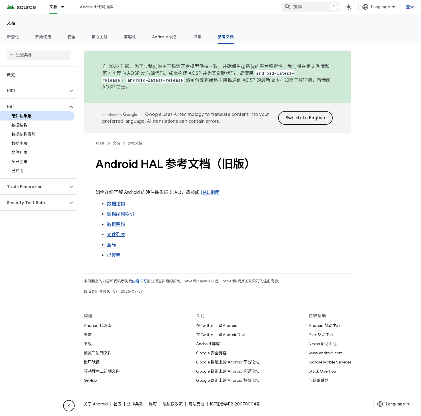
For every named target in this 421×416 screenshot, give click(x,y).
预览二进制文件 (98, 352)
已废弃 (114, 255)
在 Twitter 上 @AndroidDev (220, 334)
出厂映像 (92, 362)
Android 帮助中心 (324, 325)
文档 (11, 23)
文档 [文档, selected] (53, 6)
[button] (34, 90)
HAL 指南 (210, 192)
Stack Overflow (323, 371)
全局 (111, 245)
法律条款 (135, 404)
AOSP (100, 143)
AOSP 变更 (113, 87)
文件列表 (116, 235)
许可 (153, 404)
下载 (88, 343)
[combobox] (310, 7)
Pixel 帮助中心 (321, 334)
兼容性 (130, 36)
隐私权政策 (173, 404)
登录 (410, 6)
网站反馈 (196, 404)
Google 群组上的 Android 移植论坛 (227, 380)
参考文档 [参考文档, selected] (226, 36)
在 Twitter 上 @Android (217, 325)
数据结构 (116, 204)
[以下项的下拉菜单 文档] (65, 7)
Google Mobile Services (330, 362)
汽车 (197, 36)
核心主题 (99, 36)
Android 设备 (164, 36)
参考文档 (134, 143)
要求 (88, 334)
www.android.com (326, 352)
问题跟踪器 (319, 380)
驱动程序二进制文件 (102, 371)
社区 (117, 404)
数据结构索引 (120, 214)
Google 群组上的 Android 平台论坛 (227, 362)
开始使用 (43, 36)
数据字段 (116, 224)
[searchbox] (38, 55)
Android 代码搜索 (96, 6)
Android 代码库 (97, 325)
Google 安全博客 (211, 352)
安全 (71, 36)
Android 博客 (208, 343)
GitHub (90, 380)
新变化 (13, 36)
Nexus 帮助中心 (323, 343)
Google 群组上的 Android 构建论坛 (227, 371)
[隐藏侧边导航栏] (69, 405)
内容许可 (139, 281)
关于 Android (96, 404)
